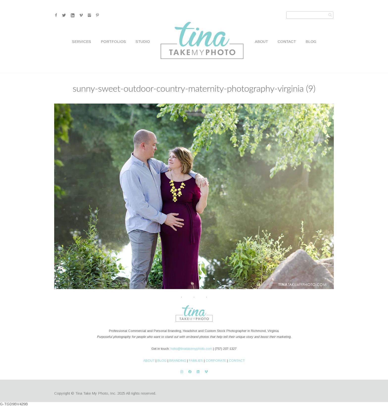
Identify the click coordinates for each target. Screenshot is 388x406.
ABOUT (149, 360)
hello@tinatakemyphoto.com (191, 349)
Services (81, 41)
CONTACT (237, 360)
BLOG (162, 360)
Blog (311, 41)
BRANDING (177, 360)
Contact (287, 41)
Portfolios (113, 41)
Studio (143, 41)
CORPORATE (216, 360)
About (261, 41)
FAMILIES (196, 360)
